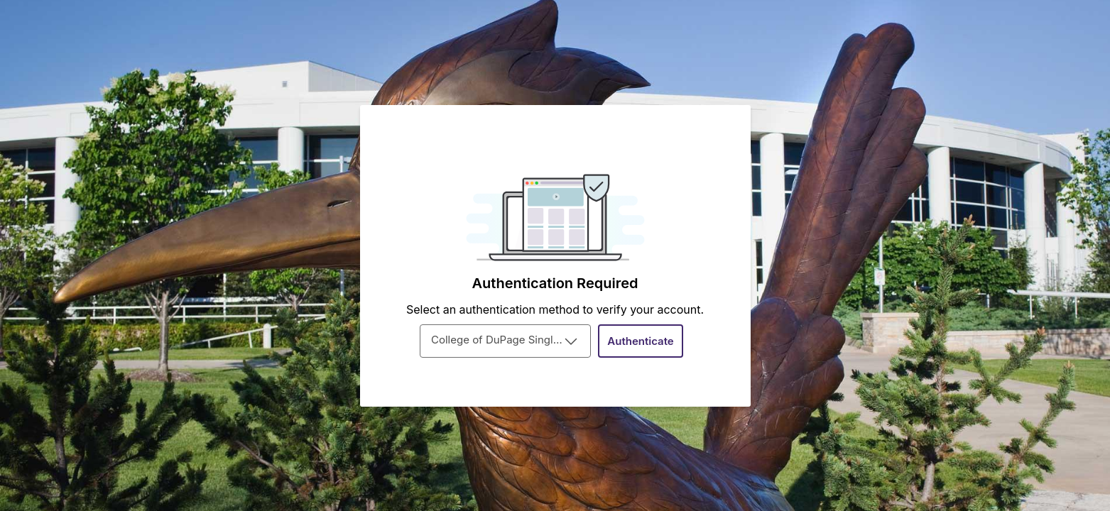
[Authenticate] (640, 341)
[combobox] (505, 341)
